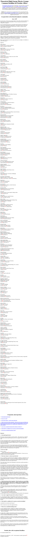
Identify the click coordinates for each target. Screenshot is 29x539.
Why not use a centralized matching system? (8, 430)
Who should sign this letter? (5, 416)
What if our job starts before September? (7, 422)
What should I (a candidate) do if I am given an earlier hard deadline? (12, 428)
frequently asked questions (7, 6)
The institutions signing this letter (7, 5)
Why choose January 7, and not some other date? (9, 420)
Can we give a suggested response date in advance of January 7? (11, 426)
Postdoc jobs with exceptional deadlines (14, 530)
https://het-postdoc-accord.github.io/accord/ (11, 12)
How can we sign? (4, 418)
